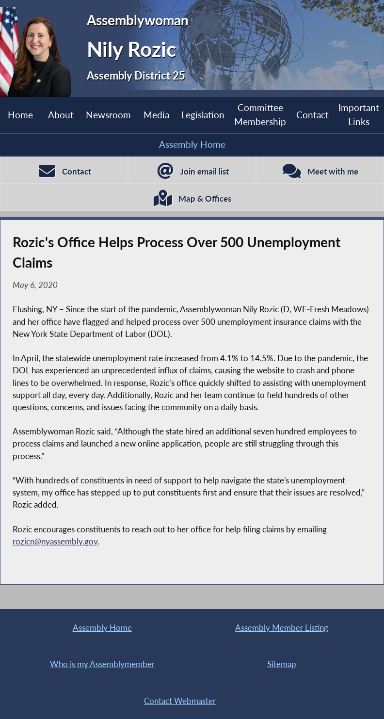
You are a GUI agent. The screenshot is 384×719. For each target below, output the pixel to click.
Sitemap (281, 664)
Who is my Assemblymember (102, 664)
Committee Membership (260, 114)
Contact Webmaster (180, 701)
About (61, 114)
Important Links (358, 114)
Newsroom (108, 114)
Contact (312, 114)
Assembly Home (192, 144)
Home (20, 114)
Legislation (202, 114)
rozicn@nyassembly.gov (55, 541)
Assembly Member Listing (281, 628)
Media (156, 114)
